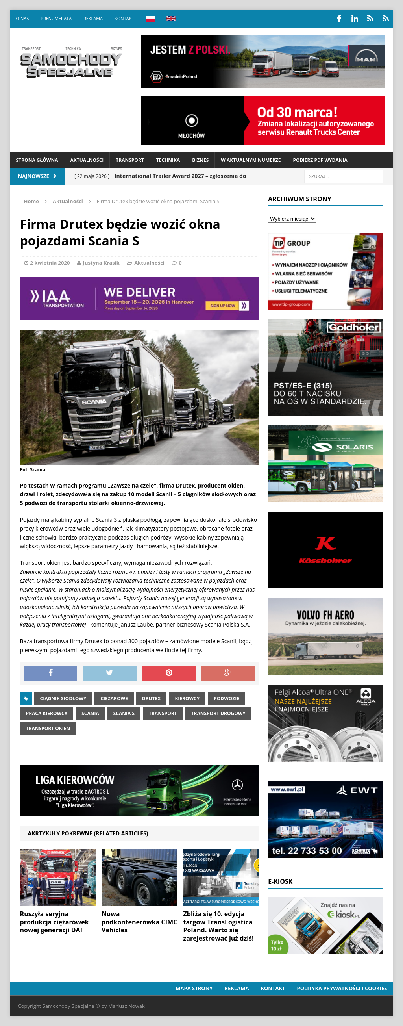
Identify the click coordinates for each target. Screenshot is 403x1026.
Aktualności (87, 160)
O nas (22, 18)
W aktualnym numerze (251, 160)
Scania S (124, 713)
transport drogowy (218, 713)
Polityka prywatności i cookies (342, 988)
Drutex (151, 698)
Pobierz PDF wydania (320, 160)
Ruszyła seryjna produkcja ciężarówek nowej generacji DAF (54, 922)
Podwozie (226, 698)
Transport (130, 160)
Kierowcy (187, 698)
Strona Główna (37, 160)
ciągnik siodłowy (63, 698)
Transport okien (48, 728)
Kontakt (124, 18)
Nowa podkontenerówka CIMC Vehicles (139, 922)
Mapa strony (194, 988)
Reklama (93, 18)
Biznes (200, 160)
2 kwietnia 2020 (50, 262)
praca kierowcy (47, 713)
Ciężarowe (114, 698)
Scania (90, 713)
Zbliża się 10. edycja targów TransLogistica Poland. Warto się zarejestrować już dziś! (218, 926)
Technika (168, 160)
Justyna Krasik (101, 262)
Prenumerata (56, 18)
